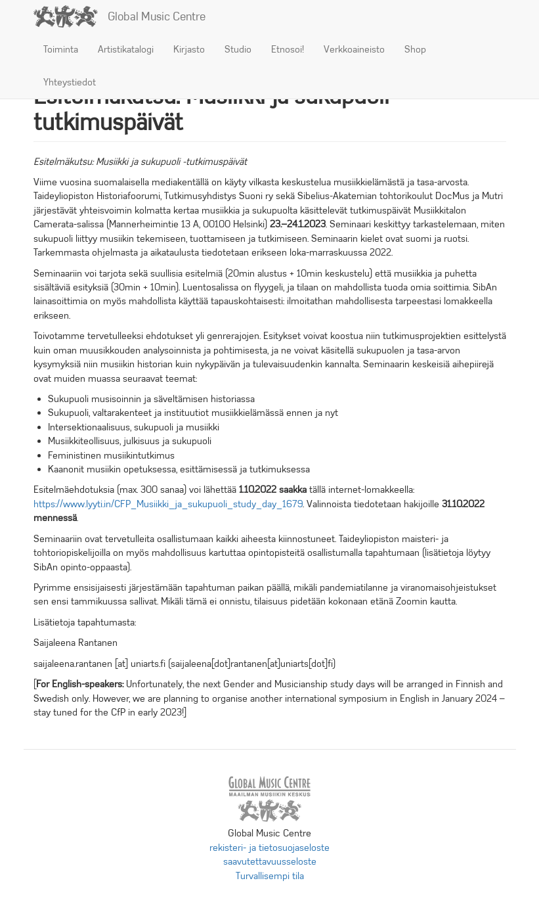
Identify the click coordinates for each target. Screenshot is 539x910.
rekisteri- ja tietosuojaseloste (269, 847)
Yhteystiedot (69, 82)
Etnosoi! (287, 49)
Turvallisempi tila (270, 876)
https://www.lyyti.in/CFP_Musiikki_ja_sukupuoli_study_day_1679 (168, 504)
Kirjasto (189, 49)
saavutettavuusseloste (269, 861)
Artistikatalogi (126, 49)
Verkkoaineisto (354, 49)
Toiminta (60, 49)
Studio (238, 49)
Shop (415, 49)
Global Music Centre (156, 16)
